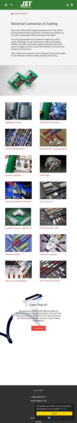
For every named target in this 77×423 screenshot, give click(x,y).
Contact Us (38, 328)
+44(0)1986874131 (38, 397)
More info (63, 409)
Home (14, 14)
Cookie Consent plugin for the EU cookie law (54, 417)
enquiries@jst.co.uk (38, 401)
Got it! (54, 413)
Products (24, 14)
